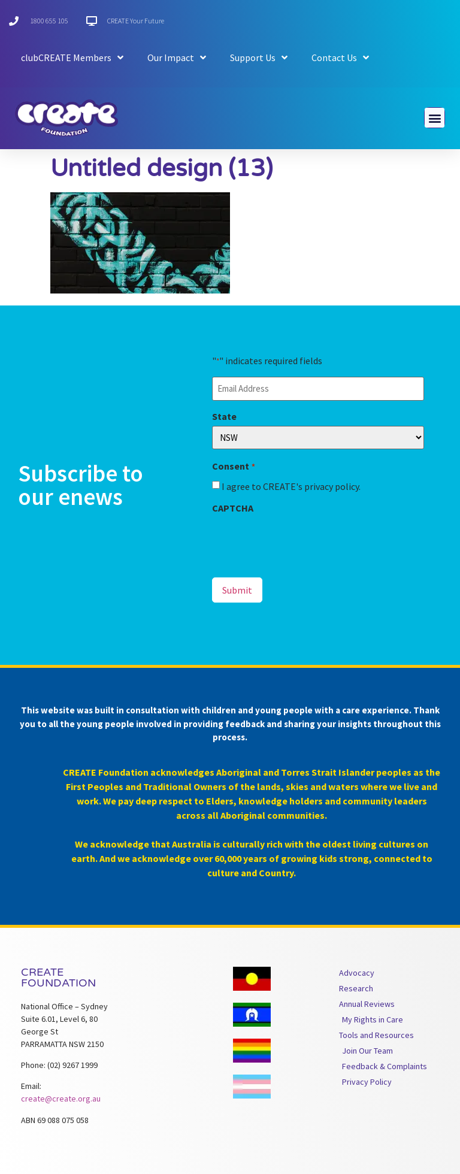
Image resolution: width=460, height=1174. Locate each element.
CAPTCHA (232, 508)
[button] (434, 118)
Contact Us (340, 57)
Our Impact (176, 57)
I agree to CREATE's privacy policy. (291, 486)
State (224, 416)
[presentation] (303, 541)
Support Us (259, 57)
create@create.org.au (61, 1098)
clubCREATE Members (72, 57)
